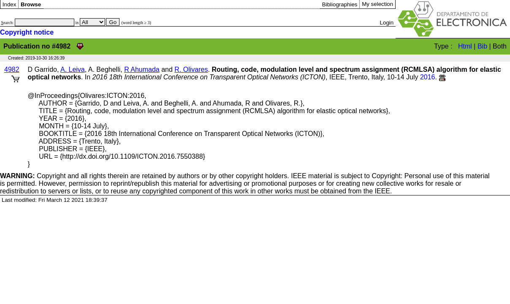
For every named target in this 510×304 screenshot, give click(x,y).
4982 (11, 69)
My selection (377, 4)
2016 (427, 77)
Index (9, 4)
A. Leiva (72, 69)
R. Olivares (191, 69)
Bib (482, 46)
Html (465, 46)
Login (387, 22)
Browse (31, 4)
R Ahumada (142, 69)
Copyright (33, 175)
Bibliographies (340, 4)
